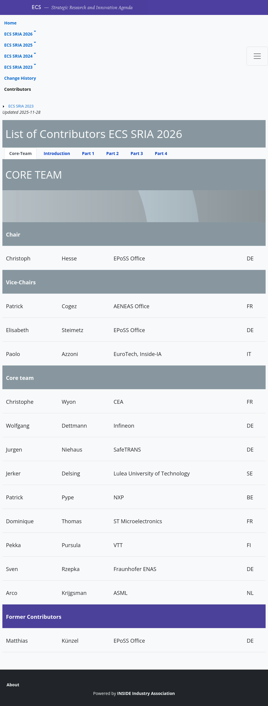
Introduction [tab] (57, 153)
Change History (20, 78)
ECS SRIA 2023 (21, 106)
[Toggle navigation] (257, 56)
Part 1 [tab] (88, 153)
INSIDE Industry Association (146, 693)
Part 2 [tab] (112, 153)
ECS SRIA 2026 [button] (18, 34)
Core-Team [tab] (20, 153)
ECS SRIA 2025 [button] (18, 45)
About (13, 684)
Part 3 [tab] (136, 153)
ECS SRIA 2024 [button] (18, 56)
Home (10, 23)
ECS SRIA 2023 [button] (18, 67)
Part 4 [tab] (161, 153)
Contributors (17, 89)
